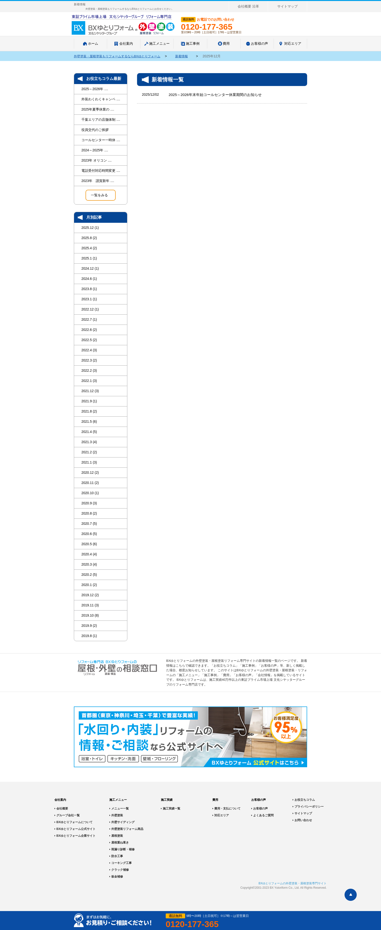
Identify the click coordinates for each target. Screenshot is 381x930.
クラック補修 (120, 869)
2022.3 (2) (89, 360)
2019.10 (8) (90, 615)
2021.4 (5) (89, 432)
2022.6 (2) (89, 330)
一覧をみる (99, 195)
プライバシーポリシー (309, 806)
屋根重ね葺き (120, 842)
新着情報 (188, 56)
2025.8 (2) (89, 238)
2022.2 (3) (89, 370)
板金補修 (117, 876)
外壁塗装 (117, 815)
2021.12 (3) (90, 391)
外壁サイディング (123, 822)
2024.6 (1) (89, 279)
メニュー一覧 (120, 808)
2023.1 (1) (89, 299)
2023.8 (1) (89, 289)
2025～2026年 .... (94, 89)
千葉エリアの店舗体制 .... (100, 119)
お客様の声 (260, 808)
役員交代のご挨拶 (95, 130)
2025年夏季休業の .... (97, 109)
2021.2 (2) (89, 452)
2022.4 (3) (89, 350)
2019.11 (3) (90, 605)
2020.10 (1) (90, 493)
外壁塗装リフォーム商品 (127, 829)
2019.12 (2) (90, 595)
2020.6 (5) (89, 534)
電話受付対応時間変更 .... (100, 170)
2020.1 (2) (89, 585)
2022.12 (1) (90, 309)
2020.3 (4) (89, 564)
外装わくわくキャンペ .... (100, 99)
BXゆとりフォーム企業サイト (75, 835)
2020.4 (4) (89, 554)
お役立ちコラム (304, 799)
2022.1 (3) (89, 381)
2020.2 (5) (89, 575)
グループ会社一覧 (68, 815)
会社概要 (62, 808)
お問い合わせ (303, 820)
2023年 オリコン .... (96, 160)
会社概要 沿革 (248, 6)
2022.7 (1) (89, 319)
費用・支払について (227, 808)
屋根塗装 (117, 835)
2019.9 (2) (89, 626)
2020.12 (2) (90, 472)
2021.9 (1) (89, 401)
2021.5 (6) (89, 421)
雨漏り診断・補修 (123, 849)
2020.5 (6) (89, 544)
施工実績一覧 (171, 808)
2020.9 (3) (89, 503)
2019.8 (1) (89, 636)
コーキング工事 (121, 863)
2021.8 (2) (89, 411)
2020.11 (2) (90, 483)
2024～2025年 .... (94, 150)
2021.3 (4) (89, 442)
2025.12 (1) (90, 228)
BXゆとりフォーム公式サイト (75, 829)
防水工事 (117, 856)
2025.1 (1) (89, 258)
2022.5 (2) (89, 340)
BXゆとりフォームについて (74, 822)
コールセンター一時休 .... (100, 140)
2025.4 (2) (89, 248)
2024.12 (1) (90, 268)
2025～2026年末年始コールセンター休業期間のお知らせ (218, 95)
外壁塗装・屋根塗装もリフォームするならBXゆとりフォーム (120, 56)
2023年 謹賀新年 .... (97, 181)
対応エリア (221, 815)
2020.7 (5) (89, 523)
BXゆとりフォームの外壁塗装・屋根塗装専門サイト (293, 883)
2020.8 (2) (89, 513)
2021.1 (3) (89, 462)
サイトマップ (287, 6)
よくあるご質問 (263, 815)
